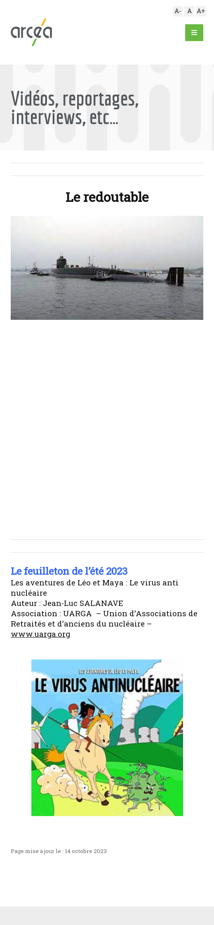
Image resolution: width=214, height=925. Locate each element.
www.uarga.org (40, 634)
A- (177, 11)
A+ (201, 11)
